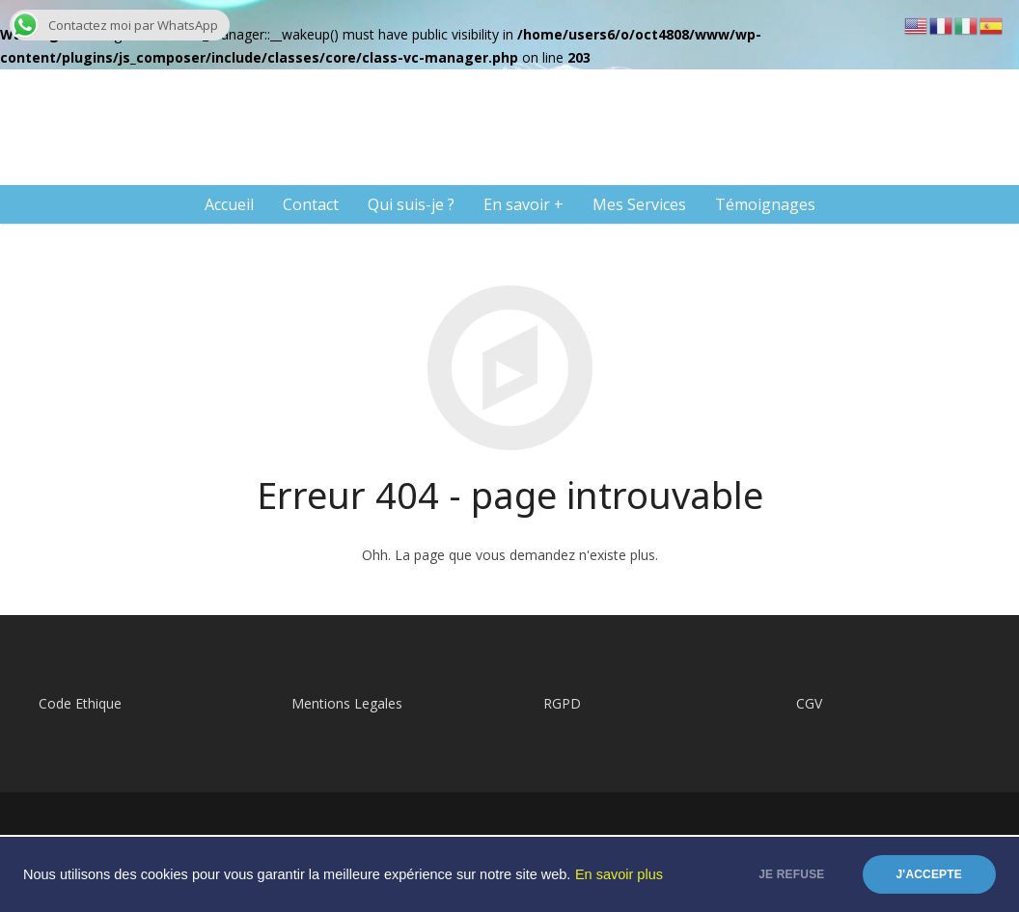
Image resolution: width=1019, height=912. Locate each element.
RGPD (562, 703)
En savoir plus (619, 874)
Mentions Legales (346, 703)
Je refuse (791, 874)
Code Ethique (80, 703)
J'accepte (929, 874)
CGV (809, 703)
